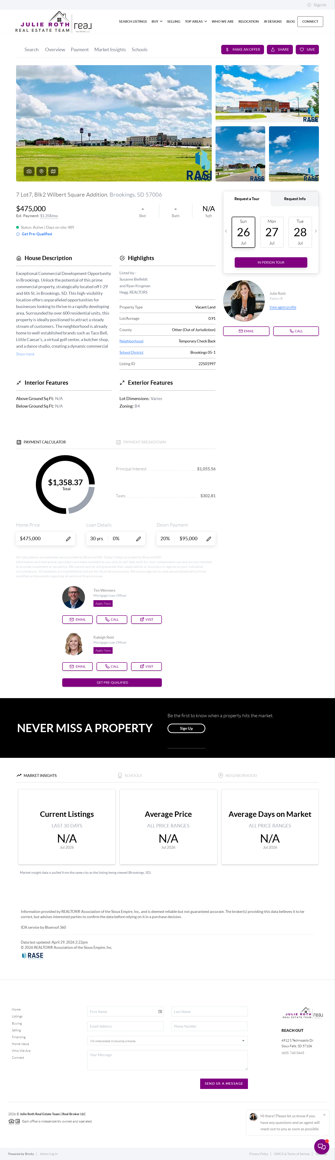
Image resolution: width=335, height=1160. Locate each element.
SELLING (173, 21)
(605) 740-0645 (293, 1053)
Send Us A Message (224, 1083)
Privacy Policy (258, 1154)
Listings (17, 1016)
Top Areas (196, 21)
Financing (19, 1037)
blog (291, 21)
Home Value (20, 1044)
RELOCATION (248, 21)
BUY (157, 21)
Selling (16, 1030)
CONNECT (310, 21)
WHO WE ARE (223, 21)
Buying (17, 1023)
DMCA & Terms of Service (292, 1154)
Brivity (29, 1154)
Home (16, 1009)
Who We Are (21, 1051)
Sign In (316, 5)
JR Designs (273, 21)
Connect (18, 1057)
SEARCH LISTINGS (133, 21)
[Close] (324, 1115)
